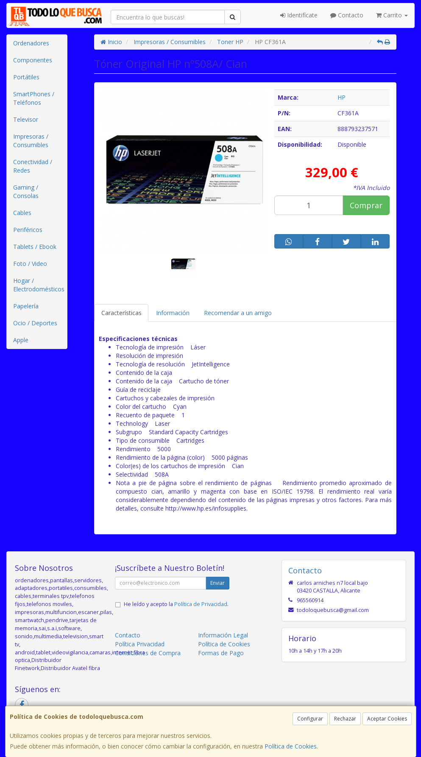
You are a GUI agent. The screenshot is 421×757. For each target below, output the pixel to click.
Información (173, 313)
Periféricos (27, 230)
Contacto (346, 15)
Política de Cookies (291, 746)
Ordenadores (31, 43)
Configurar (310, 718)
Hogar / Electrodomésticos (38, 285)
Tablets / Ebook (34, 247)
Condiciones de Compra (148, 653)
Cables (22, 213)
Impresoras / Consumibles (30, 140)
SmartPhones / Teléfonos (33, 98)
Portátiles (26, 77)
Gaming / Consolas (26, 191)
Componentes (32, 60)
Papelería (26, 306)
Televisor (25, 119)
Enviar (217, 583)
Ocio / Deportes (35, 323)
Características (121, 313)
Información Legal (223, 635)
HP (341, 97)
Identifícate (299, 15)
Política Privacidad (139, 644)
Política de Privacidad (200, 604)
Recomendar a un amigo (238, 313)
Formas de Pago (221, 653)
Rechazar (345, 718)
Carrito (392, 15)
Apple (20, 340)
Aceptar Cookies (387, 718)
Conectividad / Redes (32, 166)
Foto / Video (30, 264)
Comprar (366, 205)
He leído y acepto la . (176, 604)
